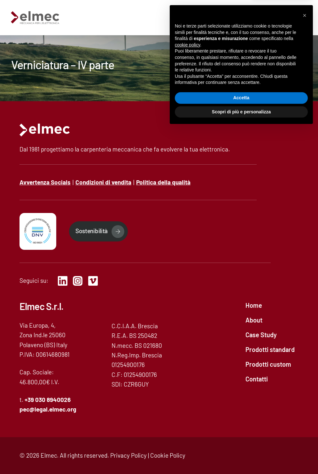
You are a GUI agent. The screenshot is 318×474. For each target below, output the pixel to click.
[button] (304, 360)
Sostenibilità (91, 230)
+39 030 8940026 (48, 399)
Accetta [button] (241, 442)
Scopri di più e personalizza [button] (241, 456)
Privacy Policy (128, 455)
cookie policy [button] (187, 389)
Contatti (261, 17)
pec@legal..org (47, 409)
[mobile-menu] (297, 17)
